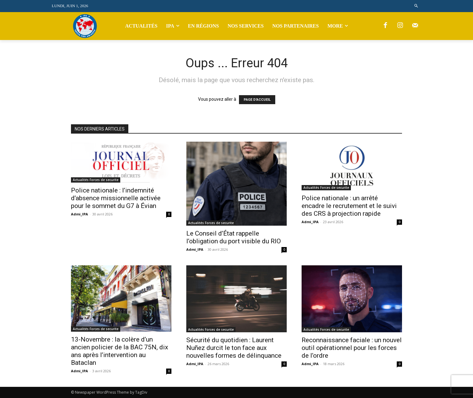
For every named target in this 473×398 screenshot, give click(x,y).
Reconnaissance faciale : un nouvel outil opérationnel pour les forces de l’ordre (352, 347)
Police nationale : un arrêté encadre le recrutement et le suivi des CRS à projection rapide (349, 205)
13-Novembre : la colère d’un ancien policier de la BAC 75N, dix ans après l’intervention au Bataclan (119, 351)
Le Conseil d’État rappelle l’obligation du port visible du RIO (233, 237)
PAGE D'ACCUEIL (257, 100)
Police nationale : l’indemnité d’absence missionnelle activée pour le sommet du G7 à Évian (116, 198)
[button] (416, 6)
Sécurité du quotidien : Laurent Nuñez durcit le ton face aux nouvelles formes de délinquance (233, 347)
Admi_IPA (79, 214)
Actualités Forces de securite (95, 180)
